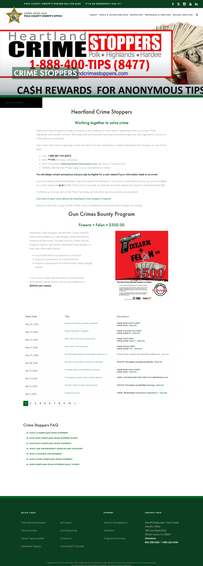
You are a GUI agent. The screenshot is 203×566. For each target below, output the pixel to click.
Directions (150, 538)
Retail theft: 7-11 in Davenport (76, 346)
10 (69, 403)
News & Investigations (114, 15)
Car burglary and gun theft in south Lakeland (83, 377)
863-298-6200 (72, 3)
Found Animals (29, 530)
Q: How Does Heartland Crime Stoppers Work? (52, 438)
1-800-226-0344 (169, 542)
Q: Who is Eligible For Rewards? (44, 453)
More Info (133, 325)
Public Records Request (33, 522)
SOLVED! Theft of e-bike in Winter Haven (81, 385)
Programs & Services (158, 15)
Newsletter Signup (31, 546)
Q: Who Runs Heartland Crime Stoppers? (49, 443)
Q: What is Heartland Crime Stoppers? (47, 433)
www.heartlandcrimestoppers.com (79, 163)
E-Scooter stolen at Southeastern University (82, 370)
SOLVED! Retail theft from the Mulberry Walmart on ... (87, 354)
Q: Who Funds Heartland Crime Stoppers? (50, 459)
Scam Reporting (68, 530)
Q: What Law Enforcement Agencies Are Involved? (55, 448)
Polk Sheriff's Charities (72, 546)
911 (120, 3)
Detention (136, 15)
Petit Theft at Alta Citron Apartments (80, 339)
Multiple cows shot (72, 393)
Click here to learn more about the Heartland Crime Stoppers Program (73, 198)
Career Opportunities (32, 538)
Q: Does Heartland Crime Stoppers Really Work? (53, 464)
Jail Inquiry (65, 522)
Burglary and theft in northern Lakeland (81, 323)
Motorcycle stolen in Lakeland (76, 331)
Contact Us (66, 538)
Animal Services (183, 15)
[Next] (74, 403)
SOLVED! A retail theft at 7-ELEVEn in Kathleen (84, 362)
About (94, 15)
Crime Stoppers (14, 102)
